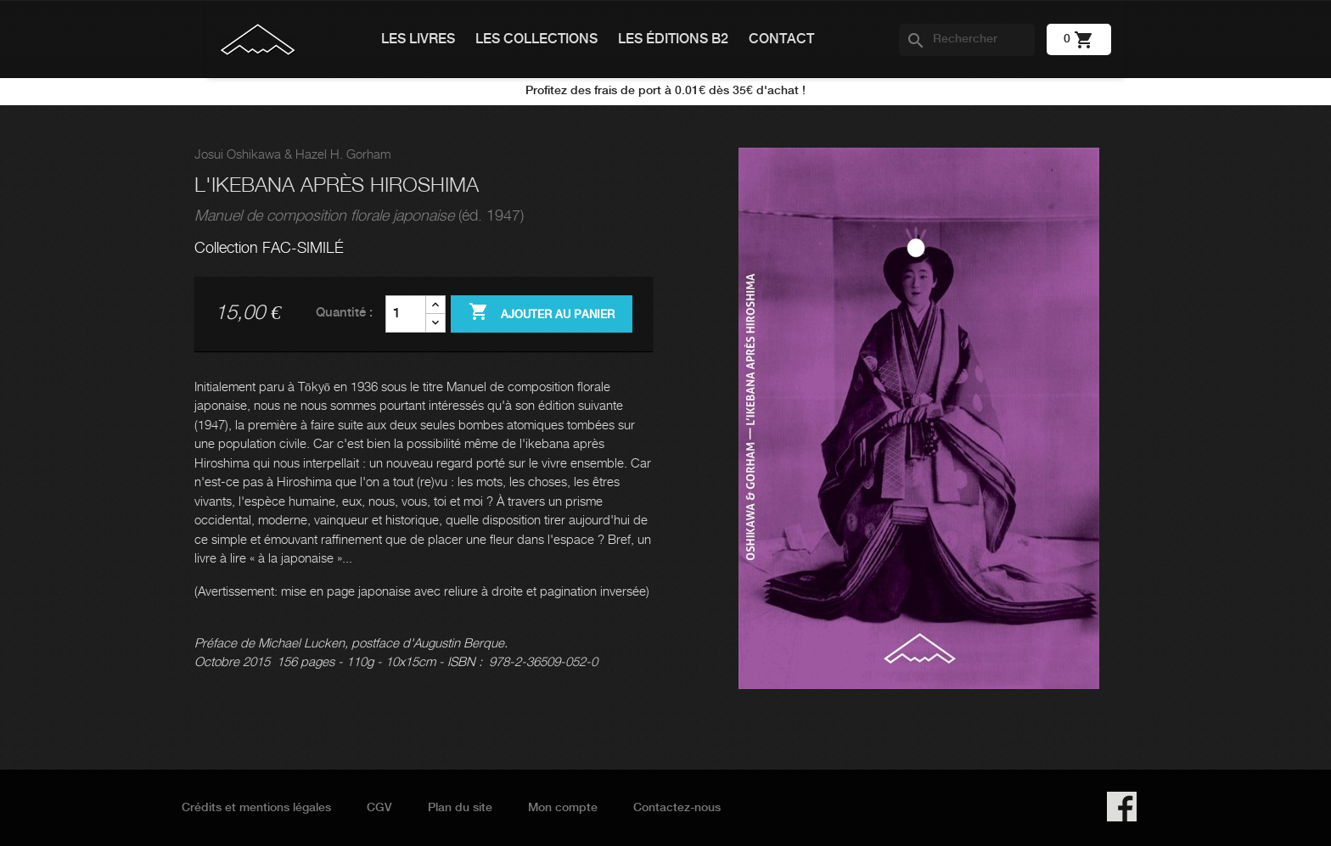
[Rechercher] (967, 40)
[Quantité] (405, 314)
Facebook (1122, 806)
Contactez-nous (677, 808)
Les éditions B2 (673, 39)
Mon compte (563, 808)
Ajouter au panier (542, 313)
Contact (781, 39)
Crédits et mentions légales (256, 808)
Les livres (418, 39)
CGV (379, 808)
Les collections (536, 39)
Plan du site (460, 808)
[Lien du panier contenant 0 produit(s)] (1079, 39)
